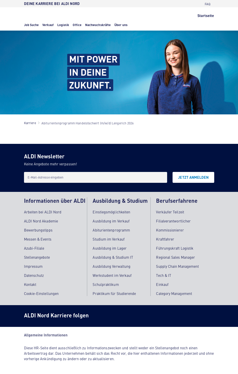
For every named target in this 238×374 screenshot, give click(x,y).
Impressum (33, 266)
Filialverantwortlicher (173, 220)
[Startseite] (205, 15)
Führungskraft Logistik (174, 248)
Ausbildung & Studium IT (113, 257)
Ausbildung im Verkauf (111, 220)
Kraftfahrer (165, 238)
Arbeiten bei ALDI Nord (43, 211)
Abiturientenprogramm (111, 229)
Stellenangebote (37, 257)
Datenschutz (34, 275)
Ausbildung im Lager (110, 248)
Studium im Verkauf (108, 238)
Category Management (174, 293)
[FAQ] (207, 3)
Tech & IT (163, 275)
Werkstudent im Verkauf (112, 275)
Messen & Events (37, 238)
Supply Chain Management (177, 266)
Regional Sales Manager (175, 257)
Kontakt (30, 284)
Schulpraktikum (106, 284)
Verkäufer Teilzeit (170, 211)
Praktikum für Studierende (114, 293)
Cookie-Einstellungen (41, 293)
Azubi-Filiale (34, 248)
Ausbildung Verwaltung (111, 266)
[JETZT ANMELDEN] (193, 177)
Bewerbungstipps (38, 229)
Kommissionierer (170, 229)
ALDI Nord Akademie (41, 220)
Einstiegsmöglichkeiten (111, 211)
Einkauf (162, 284)
